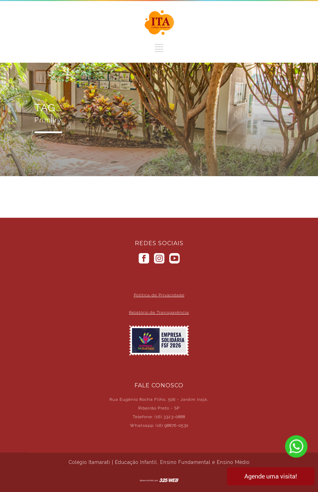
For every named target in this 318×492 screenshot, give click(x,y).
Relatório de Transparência (159, 312)
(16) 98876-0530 (172, 425)
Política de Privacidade (159, 295)
